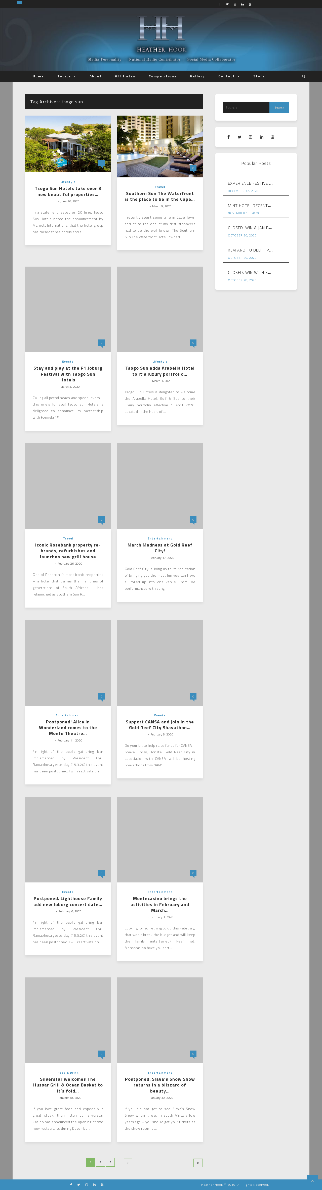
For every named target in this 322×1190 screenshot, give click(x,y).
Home (38, 76)
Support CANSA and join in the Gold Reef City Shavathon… (160, 725)
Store (259, 76)
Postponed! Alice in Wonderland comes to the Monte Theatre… (68, 727)
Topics (64, 76)
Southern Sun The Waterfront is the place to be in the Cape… (160, 196)
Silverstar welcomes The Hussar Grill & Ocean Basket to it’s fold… (68, 1085)
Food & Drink (68, 1072)
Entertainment (160, 538)
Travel (160, 186)
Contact (226, 76)
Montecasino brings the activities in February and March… (160, 904)
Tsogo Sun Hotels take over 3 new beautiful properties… (68, 191)
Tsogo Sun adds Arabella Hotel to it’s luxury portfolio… (160, 371)
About (96, 76)
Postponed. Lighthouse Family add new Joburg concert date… (67, 901)
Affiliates (125, 76)
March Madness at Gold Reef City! (160, 548)
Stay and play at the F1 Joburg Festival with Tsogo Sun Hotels (67, 374)
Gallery (197, 76)
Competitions (163, 76)
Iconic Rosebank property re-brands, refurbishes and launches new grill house (68, 551)
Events (68, 361)
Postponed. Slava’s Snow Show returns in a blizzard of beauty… (160, 1085)
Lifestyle (67, 181)
